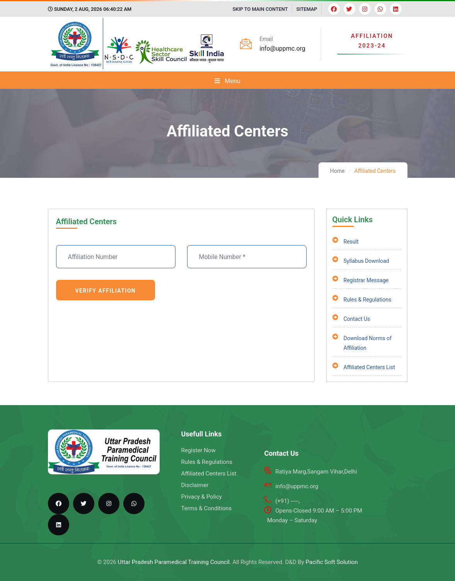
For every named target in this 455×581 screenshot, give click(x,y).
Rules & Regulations (362, 300)
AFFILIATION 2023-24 (372, 41)
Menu (227, 81)
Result (345, 242)
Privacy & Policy (201, 496)
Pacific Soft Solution (331, 562)
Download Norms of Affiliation (362, 343)
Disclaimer (194, 485)
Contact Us (351, 319)
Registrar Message (360, 280)
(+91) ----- (286, 501)
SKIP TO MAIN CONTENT (260, 9)
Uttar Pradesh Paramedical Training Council (174, 562)
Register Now (198, 450)
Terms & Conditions (206, 508)
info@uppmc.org (282, 48)
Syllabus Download (360, 261)
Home (337, 171)
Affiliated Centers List (363, 367)
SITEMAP (307, 9)
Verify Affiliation (105, 291)
